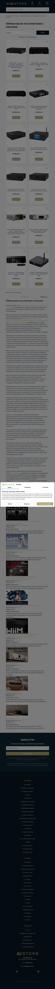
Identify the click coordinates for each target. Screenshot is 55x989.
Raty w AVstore (28, 815)
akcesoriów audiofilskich (20, 481)
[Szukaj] (27, 9)
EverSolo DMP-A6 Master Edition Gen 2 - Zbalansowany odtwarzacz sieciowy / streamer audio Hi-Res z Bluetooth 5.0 (16, 232)
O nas (28, 794)
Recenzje (25, 525)
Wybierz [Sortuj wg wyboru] (20, 33)
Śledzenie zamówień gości (28, 933)
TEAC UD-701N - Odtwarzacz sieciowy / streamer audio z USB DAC (16, 107)
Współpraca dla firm (28, 811)
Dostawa (28, 784)
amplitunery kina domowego (31, 319)
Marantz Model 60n (12, 663)
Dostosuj (27, 504)
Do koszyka (16, 76)
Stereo (28, 920)
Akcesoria (28, 886)
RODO (28, 842)
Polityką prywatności (42, 765)
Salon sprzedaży (28, 822)
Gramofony (28, 896)
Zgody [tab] (9, 487)
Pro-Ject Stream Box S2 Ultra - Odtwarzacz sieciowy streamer (16, 190)
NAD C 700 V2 (10, 719)
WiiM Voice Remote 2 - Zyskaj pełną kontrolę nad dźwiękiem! (25, 550)
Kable (28, 903)
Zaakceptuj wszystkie (45, 504)
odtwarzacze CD (43, 320)
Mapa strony (28, 852)
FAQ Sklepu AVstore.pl (28, 808)
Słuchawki (28, 916)
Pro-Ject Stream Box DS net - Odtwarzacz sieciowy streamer (38, 148)
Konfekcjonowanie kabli (28, 838)
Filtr (42, 33)
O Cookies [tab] (45, 487)
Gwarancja (28, 828)
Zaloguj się (28, 936)
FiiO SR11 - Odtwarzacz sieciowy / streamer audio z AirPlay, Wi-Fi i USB (39, 274)
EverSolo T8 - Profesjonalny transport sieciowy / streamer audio (16, 274)
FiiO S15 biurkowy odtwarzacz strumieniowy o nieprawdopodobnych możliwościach (21, 578)
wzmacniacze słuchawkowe (18, 322)
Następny (44, 297)
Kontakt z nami (28, 849)
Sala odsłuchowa (28, 832)
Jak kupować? (28, 825)
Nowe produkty (28, 866)
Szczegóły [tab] (27, 487)
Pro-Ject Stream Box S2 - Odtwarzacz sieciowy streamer (38, 190)
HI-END (28, 899)
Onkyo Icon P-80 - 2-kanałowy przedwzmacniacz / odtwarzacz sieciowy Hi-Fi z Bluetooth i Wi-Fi (16, 149)
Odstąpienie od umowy (28, 801)
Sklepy (28, 879)
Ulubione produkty (28, 947)
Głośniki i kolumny (28, 893)
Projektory (28, 913)
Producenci (28, 882)
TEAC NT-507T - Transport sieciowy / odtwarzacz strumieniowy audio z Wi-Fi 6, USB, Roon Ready (16, 65)
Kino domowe (28, 906)
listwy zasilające (15, 473)
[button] (32, 4)
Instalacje (28, 835)
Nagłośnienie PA (28, 909)
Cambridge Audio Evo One (14, 692)
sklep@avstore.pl (28, 966)
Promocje (28, 862)
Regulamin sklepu (28, 791)
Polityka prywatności (28, 788)
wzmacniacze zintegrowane (28, 320)
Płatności (28, 798)
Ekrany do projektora (28, 889)
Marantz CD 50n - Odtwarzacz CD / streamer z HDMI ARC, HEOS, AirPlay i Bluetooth (39, 231)
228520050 (29, 963)
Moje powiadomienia (28, 943)
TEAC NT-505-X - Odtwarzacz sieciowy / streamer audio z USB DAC (39, 64)
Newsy (19, 525)
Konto (28, 930)
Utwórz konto (28, 940)
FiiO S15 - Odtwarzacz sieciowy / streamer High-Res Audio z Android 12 (39, 107)
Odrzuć (10, 504)
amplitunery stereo (12, 320)
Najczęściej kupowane (28, 869)
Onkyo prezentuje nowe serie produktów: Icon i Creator (24, 606)
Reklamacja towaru (28, 805)
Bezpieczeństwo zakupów (28, 818)
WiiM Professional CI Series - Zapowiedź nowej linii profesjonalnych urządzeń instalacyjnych (22, 635)
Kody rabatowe (28, 845)
